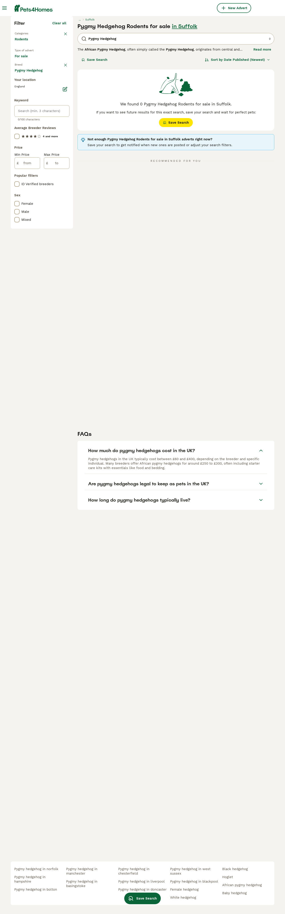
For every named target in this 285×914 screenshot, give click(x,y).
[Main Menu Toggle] (4, 8)
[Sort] (237, 137)
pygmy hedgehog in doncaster (142, 889)
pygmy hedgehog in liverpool (141, 881)
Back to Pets (26, 111)
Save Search (94, 137)
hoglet (227, 877)
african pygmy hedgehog (242, 885)
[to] (56, 352)
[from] (27, 352)
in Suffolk (184, 104)
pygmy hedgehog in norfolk (36, 869)
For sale (24, 142)
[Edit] (65, 278)
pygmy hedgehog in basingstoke (81, 883)
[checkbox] (16, 177)
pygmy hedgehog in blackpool (194, 881)
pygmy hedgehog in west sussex (190, 871)
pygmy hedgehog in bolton (35, 889)
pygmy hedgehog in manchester (81, 871)
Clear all (59, 101)
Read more (262, 127)
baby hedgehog (234, 893)
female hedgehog (184, 889)
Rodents (22, 121)
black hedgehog (235, 869)
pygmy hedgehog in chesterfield (133, 871)
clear (62, 154)
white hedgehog (183, 898)
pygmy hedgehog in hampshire (29, 879)
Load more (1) (55, 258)
